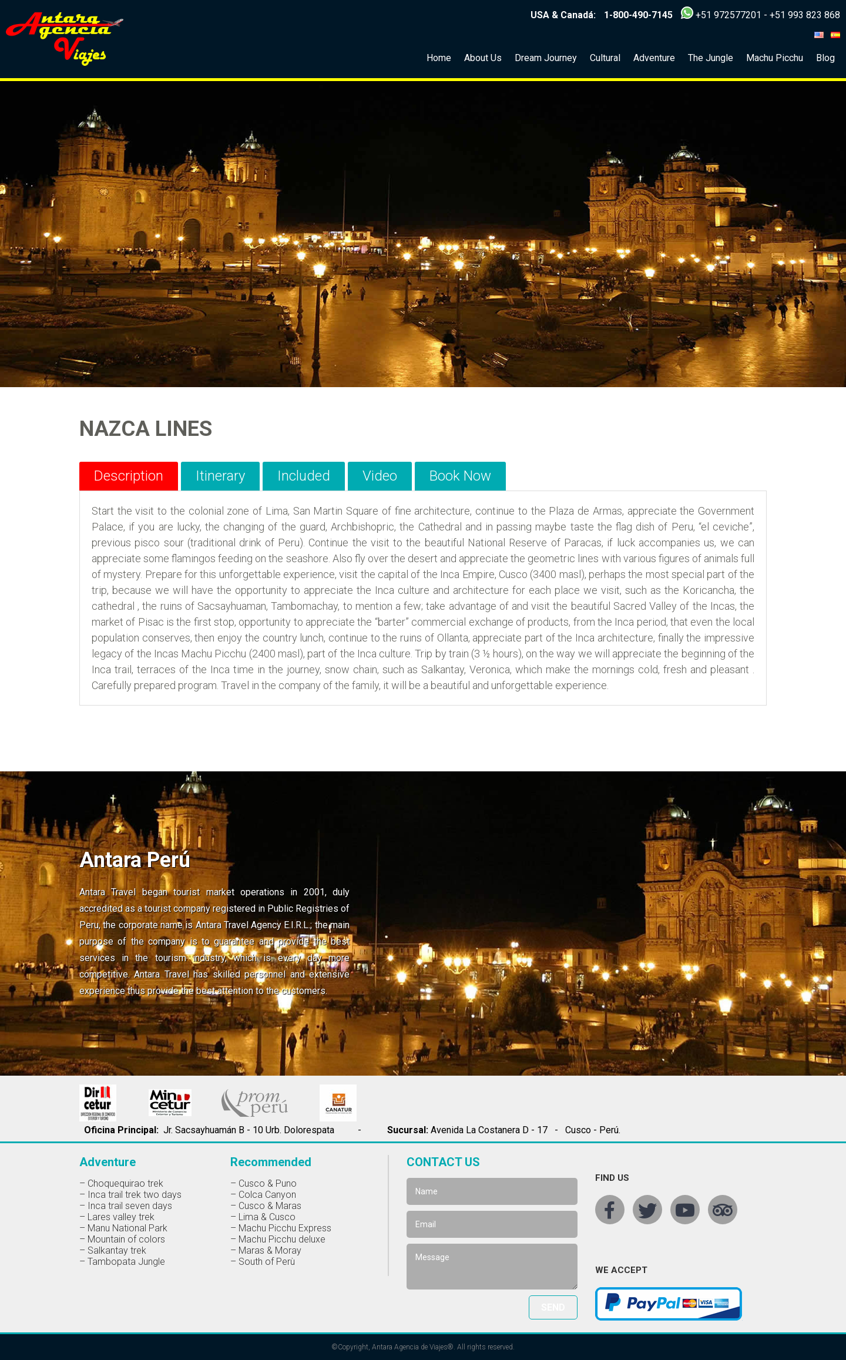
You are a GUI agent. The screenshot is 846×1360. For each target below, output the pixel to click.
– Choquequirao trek (121, 1183)
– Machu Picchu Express (280, 1228)
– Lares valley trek (117, 1217)
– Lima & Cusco (263, 1217)
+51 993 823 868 (805, 15)
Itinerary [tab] (220, 476)
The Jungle (710, 57)
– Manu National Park (123, 1228)
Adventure (654, 57)
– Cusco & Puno (263, 1183)
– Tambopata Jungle (122, 1261)
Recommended (270, 1162)
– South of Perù (262, 1261)
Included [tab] (303, 476)
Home (439, 57)
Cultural (605, 57)
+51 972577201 (728, 15)
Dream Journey (546, 57)
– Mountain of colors (122, 1239)
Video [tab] (379, 476)
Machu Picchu (774, 57)
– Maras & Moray (265, 1250)
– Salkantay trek (112, 1250)
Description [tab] (128, 476)
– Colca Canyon (263, 1194)
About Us (483, 57)
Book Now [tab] (460, 476)
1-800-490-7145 (638, 15)
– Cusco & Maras (265, 1205)
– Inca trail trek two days (130, 1194)
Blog (825, 57)
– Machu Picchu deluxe (277, 1239)
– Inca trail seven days (125, 1205)
